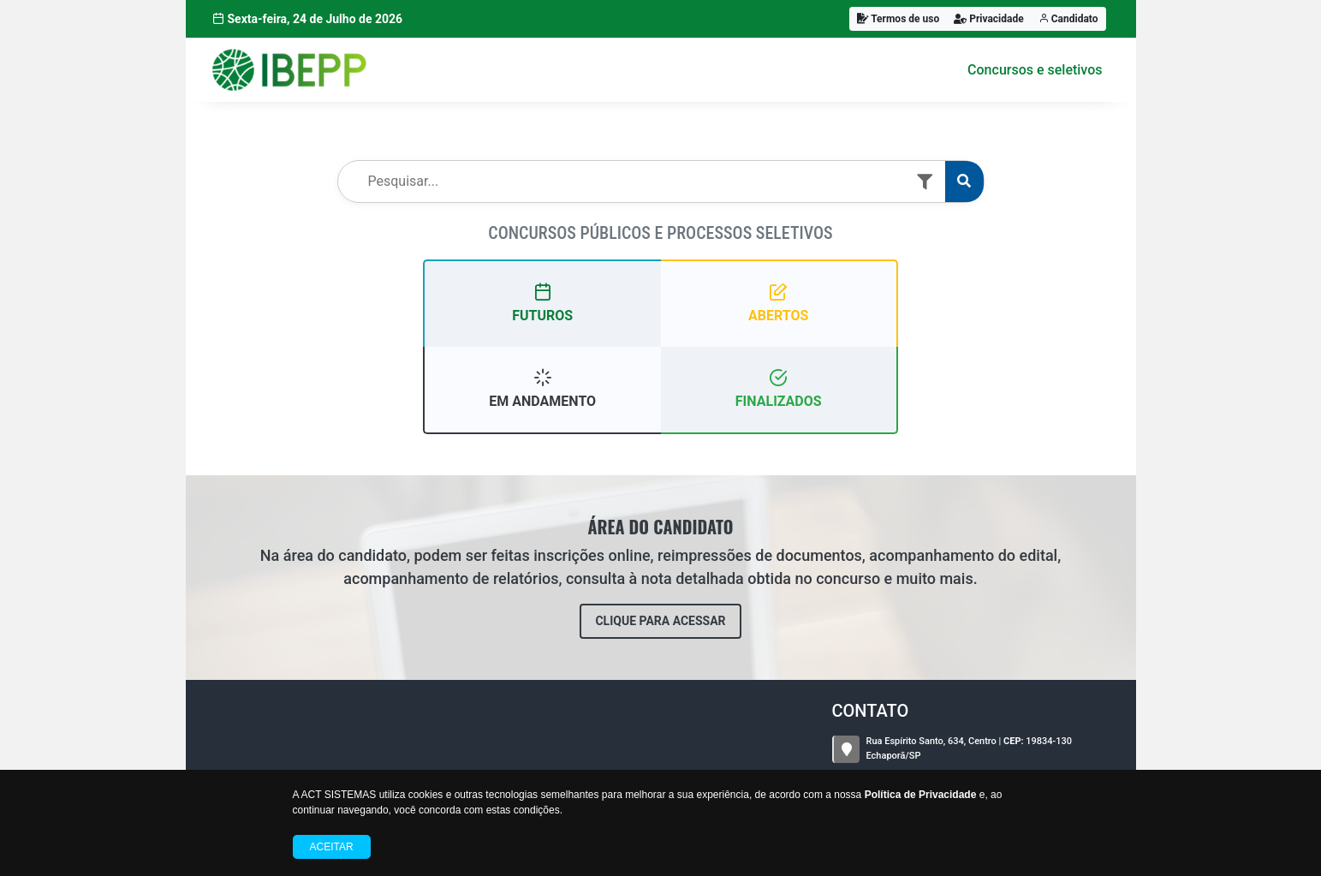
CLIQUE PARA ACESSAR (660, 621)
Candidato (1068, 19)
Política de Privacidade (921, 795)
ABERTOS (778, 303)
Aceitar (332, 847)
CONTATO (870, 710)
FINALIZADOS (778, 388)
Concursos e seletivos (1034, 70)
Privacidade (989, 19)
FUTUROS (542, 303)
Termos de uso (898, 19)
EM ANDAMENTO (542, 388)
